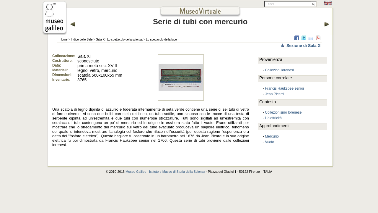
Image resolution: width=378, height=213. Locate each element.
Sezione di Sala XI (304, 45)
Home (64, 39)
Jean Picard (274, 94)
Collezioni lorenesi (279, 70)
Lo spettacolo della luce (161, 39)
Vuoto (269, 142)
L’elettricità (273, 118)
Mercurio (272, 136)
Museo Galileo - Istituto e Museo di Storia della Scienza (165, 171)
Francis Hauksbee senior (284, 88)
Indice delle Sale (81, 39)
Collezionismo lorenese (283, 112)
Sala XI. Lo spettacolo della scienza (119, 39)
